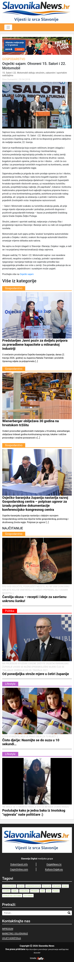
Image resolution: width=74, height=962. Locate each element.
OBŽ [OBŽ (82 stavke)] (42, 891)
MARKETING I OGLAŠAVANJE (15, 933)
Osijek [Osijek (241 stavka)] (21, 886)
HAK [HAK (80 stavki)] (48, 891)
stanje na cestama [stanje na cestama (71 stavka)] (12, 896)
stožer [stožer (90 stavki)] (6, 891)
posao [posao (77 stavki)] (56, 891)
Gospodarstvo (13, 59)
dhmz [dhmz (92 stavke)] (65, 886)
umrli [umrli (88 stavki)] (14, 891)
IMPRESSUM (7, 929)
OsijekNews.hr (54, 864)
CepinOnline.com (19, 869)
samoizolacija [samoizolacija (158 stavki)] (33, 886)
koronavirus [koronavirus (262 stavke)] (9, 886)
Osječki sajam (27, 274)
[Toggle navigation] (8, 27)
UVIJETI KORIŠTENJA (11, 938)
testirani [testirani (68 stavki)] (28, 896)
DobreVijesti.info (19, 864)
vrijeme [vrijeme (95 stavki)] (56, 886)
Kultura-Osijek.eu (54, 869)
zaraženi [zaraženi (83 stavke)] (24, 891)
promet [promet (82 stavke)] (34, 891)
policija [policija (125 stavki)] (46, 886)
